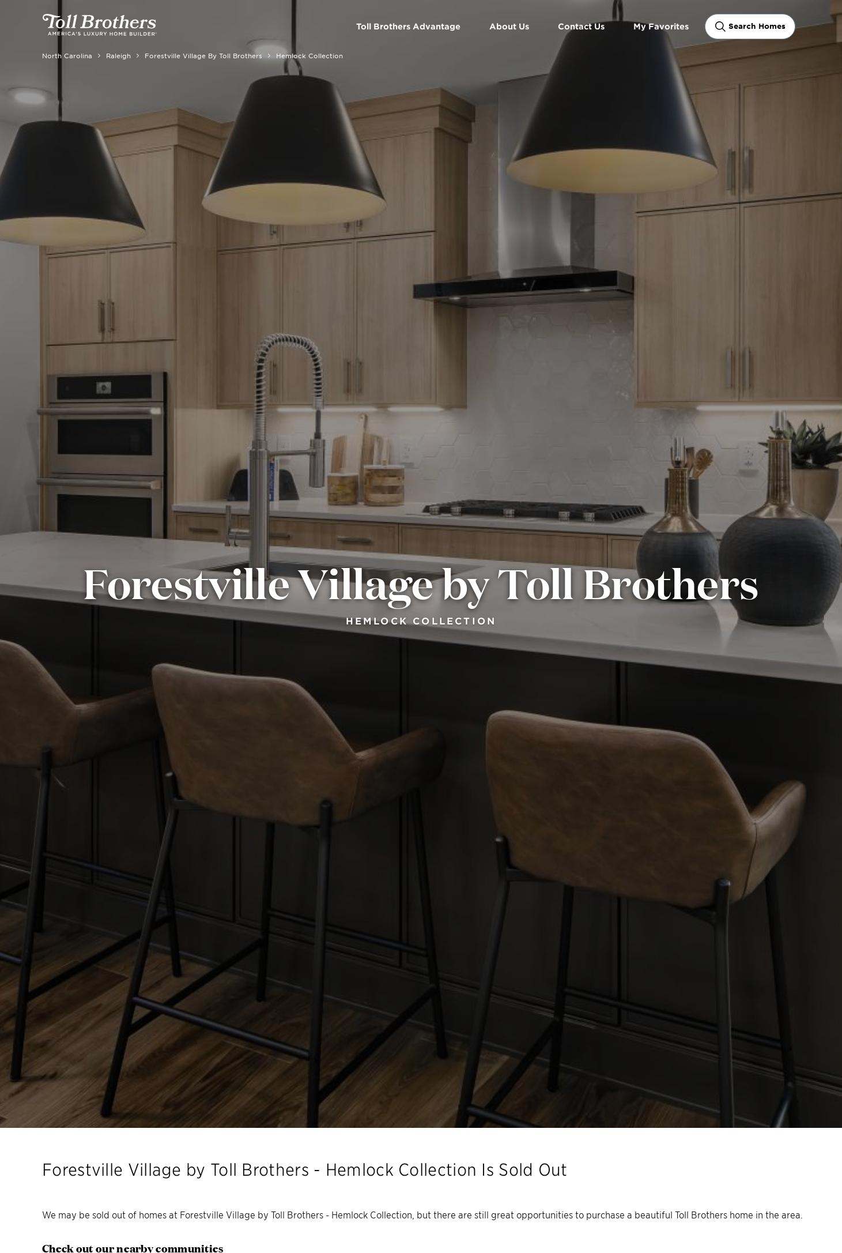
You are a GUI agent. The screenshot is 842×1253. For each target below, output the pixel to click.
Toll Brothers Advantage (408, 26)
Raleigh (118, 55)
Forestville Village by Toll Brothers (203, 55)
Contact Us (581, 26)
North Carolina (67, 55)
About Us (509, 26)
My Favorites (661, 26)
